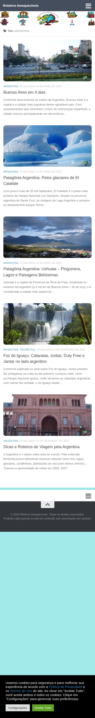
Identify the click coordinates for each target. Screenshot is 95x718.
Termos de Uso (21, 691)
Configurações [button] (17, 707)
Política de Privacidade (65, 687)
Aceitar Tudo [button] (43, 707)
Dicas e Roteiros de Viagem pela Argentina (41, 447)
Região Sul (28, 349)
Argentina (10, 86)
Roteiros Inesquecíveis (20, 5)
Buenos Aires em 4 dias (24, 92)
